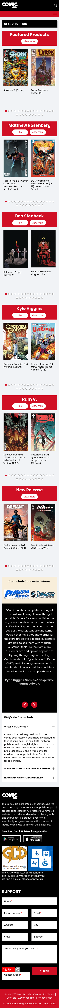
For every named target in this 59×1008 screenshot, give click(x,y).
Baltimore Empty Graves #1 (12, 273)
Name (8, 901)
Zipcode (38, 937)
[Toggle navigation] (55, 14)
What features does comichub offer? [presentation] (27, 768)
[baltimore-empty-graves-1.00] (15, 249)
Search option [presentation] (15, 24)
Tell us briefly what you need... (21, 948)
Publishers (48, 994)
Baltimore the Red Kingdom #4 (41, 273)
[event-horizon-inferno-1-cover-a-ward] (43, 522)
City (36, 925)
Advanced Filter (26, 998)
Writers (17, 994)
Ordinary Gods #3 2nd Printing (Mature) (15, 365)
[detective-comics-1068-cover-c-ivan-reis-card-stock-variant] (15, 432)
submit (44, 971)
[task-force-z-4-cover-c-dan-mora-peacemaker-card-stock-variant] (15, 158)
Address (8, 925)
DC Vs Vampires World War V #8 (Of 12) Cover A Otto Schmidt (42, 185)
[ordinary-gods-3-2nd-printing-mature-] (15, 341)
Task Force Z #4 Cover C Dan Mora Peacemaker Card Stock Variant (15, 185)
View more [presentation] (29, 41)
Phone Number (13, 913)
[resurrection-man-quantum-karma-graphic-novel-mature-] (43, 432)
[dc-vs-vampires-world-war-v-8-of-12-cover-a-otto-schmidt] (43, 158)
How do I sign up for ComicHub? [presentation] (23, 777)
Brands (27, 994)
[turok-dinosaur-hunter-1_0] (43, 67)
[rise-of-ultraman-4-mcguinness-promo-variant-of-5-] (43, 341)
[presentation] (29, 41)
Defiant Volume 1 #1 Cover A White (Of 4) (14, 547)
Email (37, 913)
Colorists (11, 998)
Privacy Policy (45, 998)
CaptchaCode (12, 975)
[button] (6, 111)
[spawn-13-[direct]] (15, 67)
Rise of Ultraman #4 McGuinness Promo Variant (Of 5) (42, 367)
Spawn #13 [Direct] (13, 90)
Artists (8, 994)
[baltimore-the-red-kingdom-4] (43, 248)
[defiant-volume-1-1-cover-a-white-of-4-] (15, 522)
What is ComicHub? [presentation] (16, 726)
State (7, 937)
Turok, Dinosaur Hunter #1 (39, 91)
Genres (37, 994)
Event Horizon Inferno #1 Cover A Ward (42, 547)
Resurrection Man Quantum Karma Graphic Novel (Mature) (40, 459)
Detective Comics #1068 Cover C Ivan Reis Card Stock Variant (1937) (14, 459)
